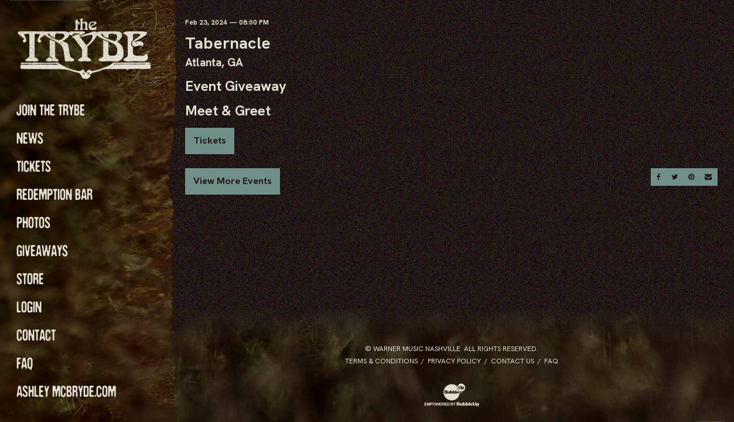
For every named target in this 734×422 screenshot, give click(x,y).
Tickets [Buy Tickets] (209, 140)
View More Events (232, 181)
